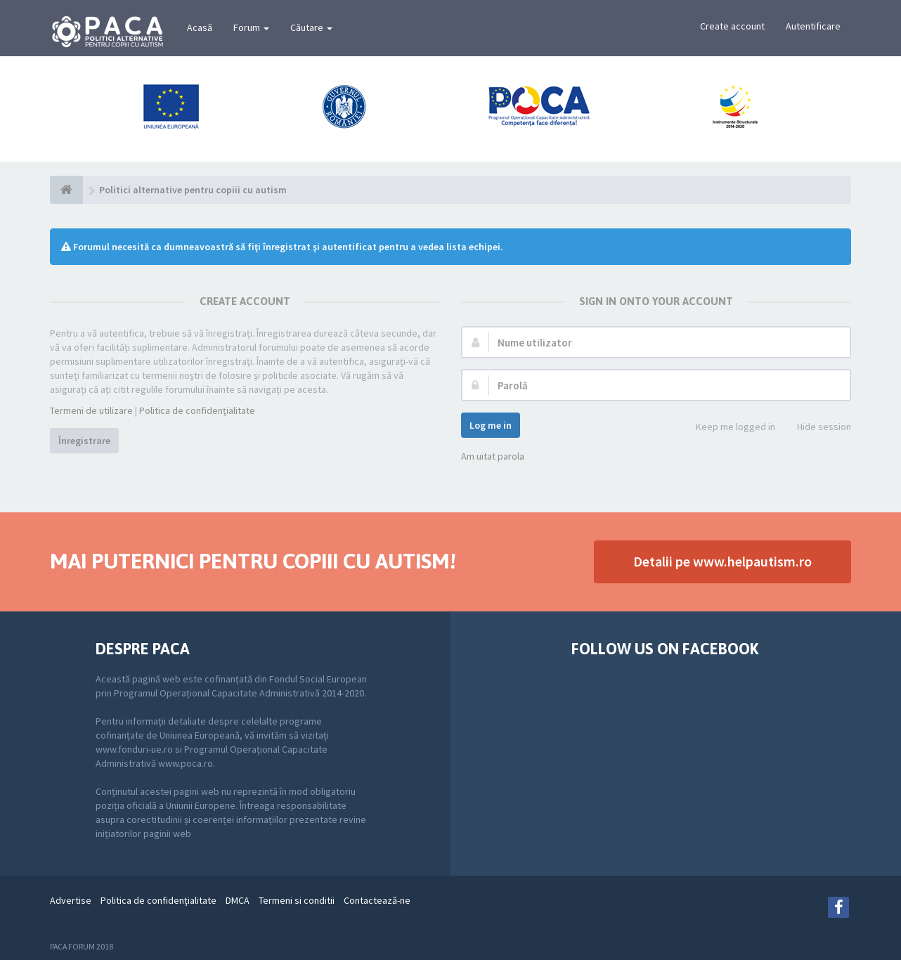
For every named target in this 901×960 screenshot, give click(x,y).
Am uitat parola (492, 456)
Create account (732, 26)
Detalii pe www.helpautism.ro (722, 561)
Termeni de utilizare (91, 410)
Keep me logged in (727, 427)
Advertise (70, 900)
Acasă (199, 27)
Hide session (816, 427)
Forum (251, 27)
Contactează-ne (377, 900)
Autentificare (813, 26)
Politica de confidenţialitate (197, 410)
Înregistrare (84, 440)
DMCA (237, 900)
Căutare (311, 27)
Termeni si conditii (297, 900)
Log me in (490, 425)
